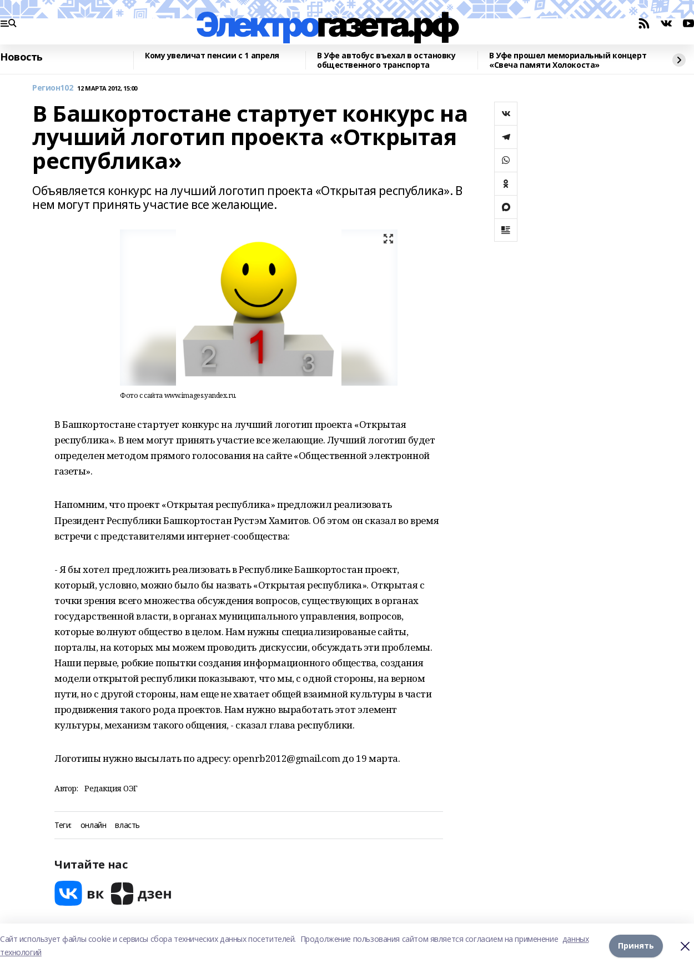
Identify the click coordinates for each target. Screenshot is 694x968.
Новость (21, 57)
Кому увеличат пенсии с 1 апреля (212, 56)
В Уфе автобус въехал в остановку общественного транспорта (386, 60)
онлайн (93, 825)
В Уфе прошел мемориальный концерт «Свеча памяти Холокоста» (567, 60)
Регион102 (52, 88)
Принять (636, 945)
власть (127, 825)
